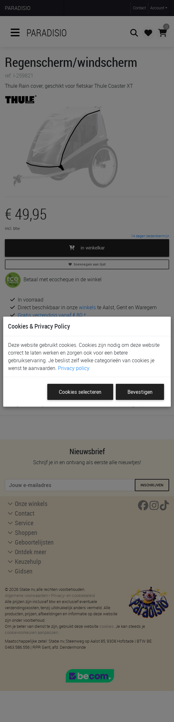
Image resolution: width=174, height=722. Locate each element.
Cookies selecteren (80, 392)
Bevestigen (139, 392)
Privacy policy (73, 368)
